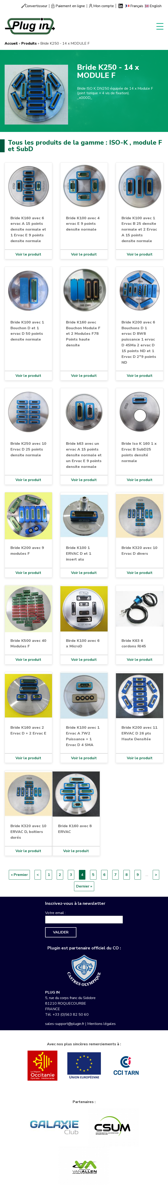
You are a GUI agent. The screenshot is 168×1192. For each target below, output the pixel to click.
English (156, 6)
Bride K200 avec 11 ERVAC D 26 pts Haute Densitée (139, 733)
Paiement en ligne (70, 6)
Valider (60, 932)
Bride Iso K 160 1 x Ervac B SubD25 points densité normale (139, 452)
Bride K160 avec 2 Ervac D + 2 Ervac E (28, 730)
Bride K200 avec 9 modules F (27, 550)
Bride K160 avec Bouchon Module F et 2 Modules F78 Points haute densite (83, 334)
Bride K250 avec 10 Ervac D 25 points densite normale (28, 449)
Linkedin (121, 6)
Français (136, 6)
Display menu (159, 26)
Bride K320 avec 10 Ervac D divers (139, 550)
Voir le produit (28, 254)
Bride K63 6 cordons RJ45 (133, 643)
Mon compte (103, 6)
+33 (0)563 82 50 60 (71, 1014)
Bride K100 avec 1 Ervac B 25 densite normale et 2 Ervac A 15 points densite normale (139, 229)
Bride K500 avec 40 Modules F (28, 643)
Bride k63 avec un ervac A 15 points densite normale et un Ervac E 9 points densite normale (84, 455)
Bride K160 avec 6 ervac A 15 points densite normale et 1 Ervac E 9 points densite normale (28, 229)
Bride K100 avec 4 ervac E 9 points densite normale (83, 223)
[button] (36, 94)
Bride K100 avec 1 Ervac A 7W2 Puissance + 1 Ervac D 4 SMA (83, 736)
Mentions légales (101, 1023)
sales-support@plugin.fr (64, 1023)
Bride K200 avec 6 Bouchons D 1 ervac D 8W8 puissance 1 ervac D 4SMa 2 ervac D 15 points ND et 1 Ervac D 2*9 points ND (138, 342)
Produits (29, 43)
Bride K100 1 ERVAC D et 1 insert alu (78, 553)
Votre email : (55, 912)
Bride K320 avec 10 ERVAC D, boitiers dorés (28, 831)
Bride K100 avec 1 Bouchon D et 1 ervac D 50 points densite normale (27, 331)
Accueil (11, 43)
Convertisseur (36, 6)
